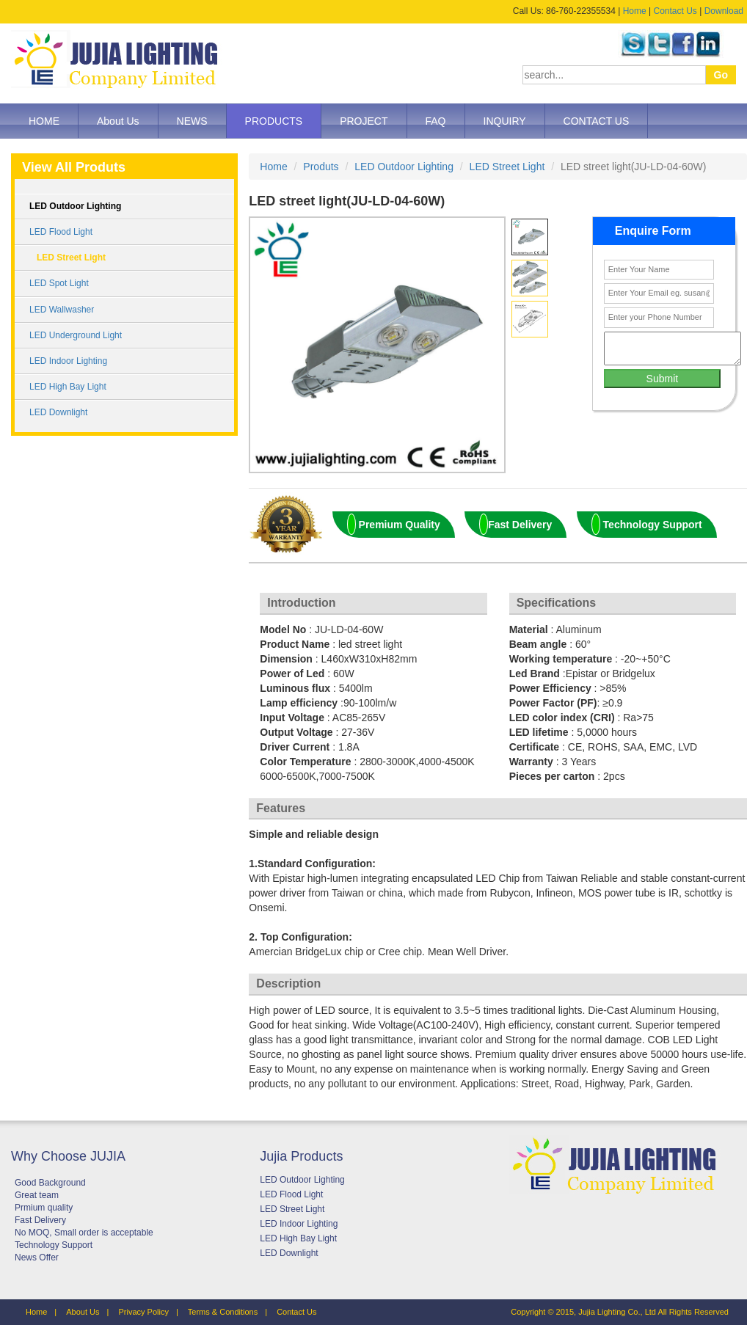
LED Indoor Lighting (68, 361)
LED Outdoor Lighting (75, 206)
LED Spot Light (59, 283)
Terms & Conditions (223, 1311)
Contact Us (674, 11)
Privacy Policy (143, 1311)
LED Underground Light (75, 335)
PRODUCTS (274, 121)
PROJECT (363, 121)
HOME (44, 121)
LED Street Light (71, 257)
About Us (118, 121)
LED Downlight (58, 412)
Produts (320, 166)
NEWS (192, 121)
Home (634, 11)
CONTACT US (597, 121)
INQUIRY (505, 121)
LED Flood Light (60, 232)
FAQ (436, 121)
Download (723, 11)
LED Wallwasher (61, 309)
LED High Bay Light (67, 387)
